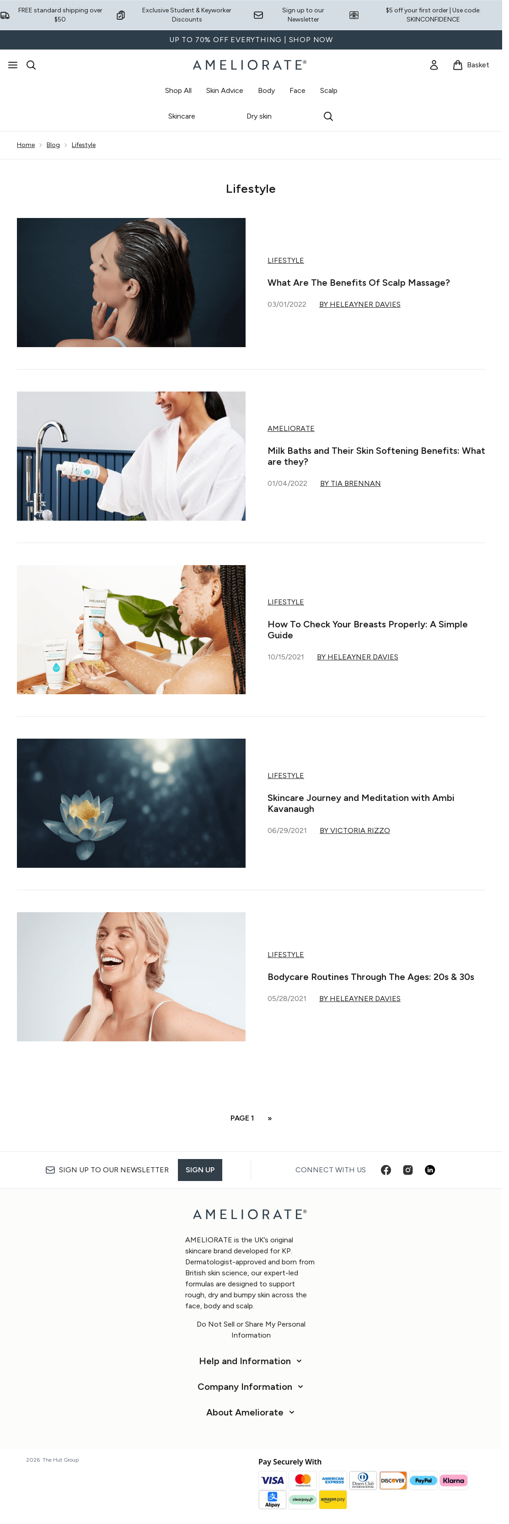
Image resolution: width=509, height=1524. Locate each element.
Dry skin (259, 116)
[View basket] (471, 65)
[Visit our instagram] (408, 1170)
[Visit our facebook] (386, 1170)
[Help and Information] (251, 1360)
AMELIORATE (291, 428)
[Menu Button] (12, 65)
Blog (53, 145)
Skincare (181, 116)
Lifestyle (84, 145)
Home (26, 145)
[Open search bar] (31, 65)
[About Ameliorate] (251, 1412)
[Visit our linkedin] (430, 1170)
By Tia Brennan (350, 483)
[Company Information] (251, 1386)
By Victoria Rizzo (355, 830)
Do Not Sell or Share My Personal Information (251, 1329)
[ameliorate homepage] (251, 65)
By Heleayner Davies (360, 304)
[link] (434, 65)
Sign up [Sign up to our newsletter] (200, 1169)
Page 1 (242, 1118)
